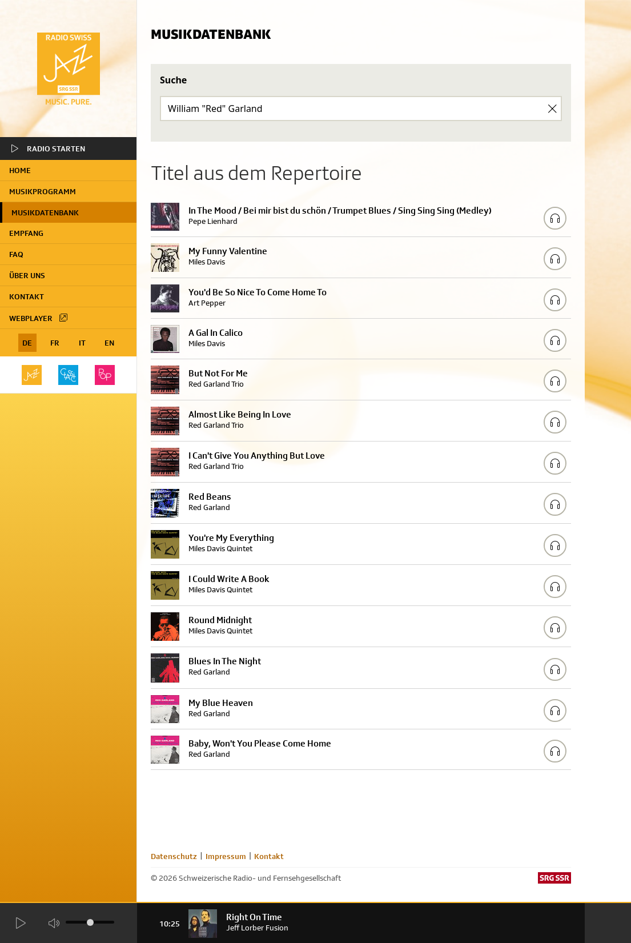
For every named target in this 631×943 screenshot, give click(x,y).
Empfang (26, 233)
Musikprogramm (42, 191)
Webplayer (39, 317)
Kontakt (26, 296)
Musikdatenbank (45, 212)
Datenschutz (174, 856)
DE (27, 342)
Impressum (226, 856)
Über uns (27, 275)
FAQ (16, 254)
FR (54, 342)
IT (82, 342)
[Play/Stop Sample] (555, 218)
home (20, 170)
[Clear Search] (552, 109)
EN (109, 342)
